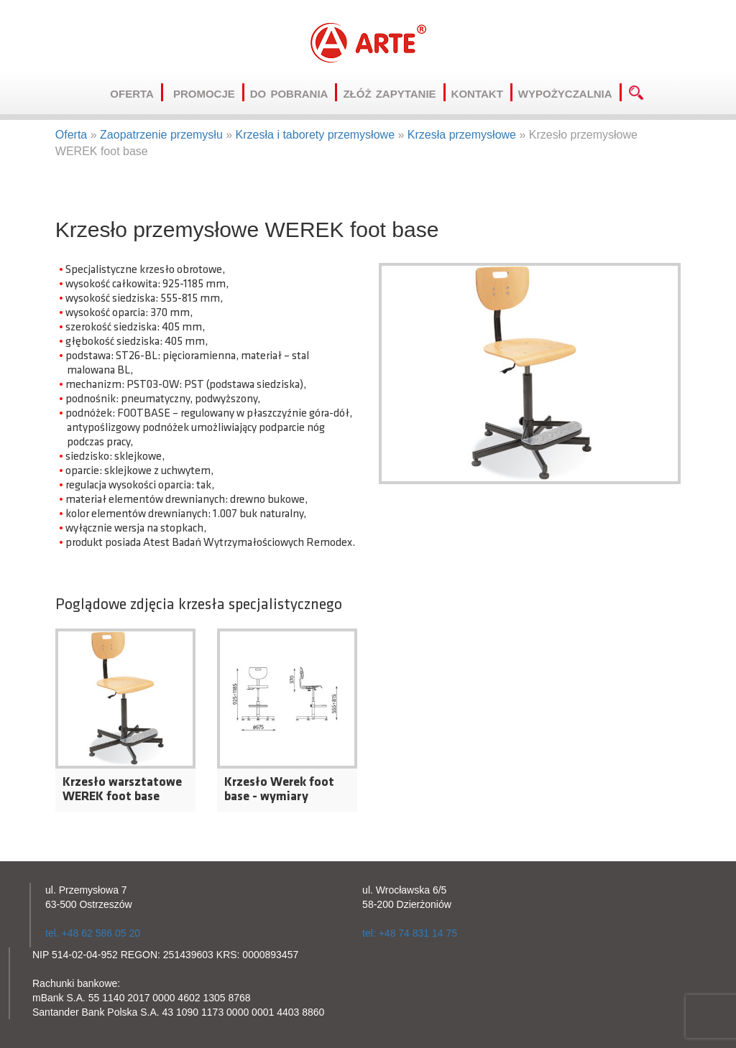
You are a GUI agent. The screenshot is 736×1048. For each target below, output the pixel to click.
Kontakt (481, 92)
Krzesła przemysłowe (462, 135)
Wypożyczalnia (570, 92)
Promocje (208, 92)
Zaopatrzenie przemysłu (161, 135)
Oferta (136, 92)
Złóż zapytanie (394, 92)
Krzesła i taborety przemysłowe (315, 135)
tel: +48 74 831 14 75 (409, 933)
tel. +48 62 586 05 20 (92, 933)
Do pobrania (294, 92)
